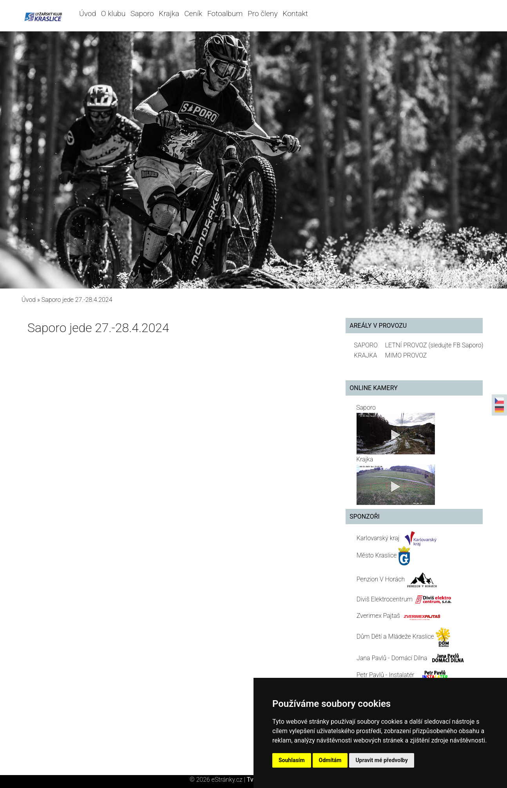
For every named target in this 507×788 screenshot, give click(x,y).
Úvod (87, 13)
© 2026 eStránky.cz (218, 779)
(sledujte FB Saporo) (455, 345)
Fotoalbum (225, 13)
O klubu (113, 13)
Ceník (193, 13)
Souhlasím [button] (292, 760)
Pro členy (262, 13)
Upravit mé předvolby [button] (381, 760)
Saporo (142, 13)
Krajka (169, 13)
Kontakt (295, 13)
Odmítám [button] (330, 760)
